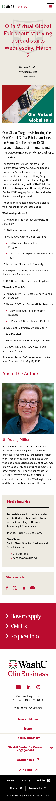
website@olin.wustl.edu (28, 708)
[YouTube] (18, 688)
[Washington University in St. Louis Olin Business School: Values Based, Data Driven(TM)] (28, 675)
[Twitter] (15, 589)
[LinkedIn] (23, 589)
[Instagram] (38, 688)
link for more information (27, 207)
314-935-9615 (21, 554)
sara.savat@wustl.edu (25, 558)
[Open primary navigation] (50, 7)
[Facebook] (7, 589)
